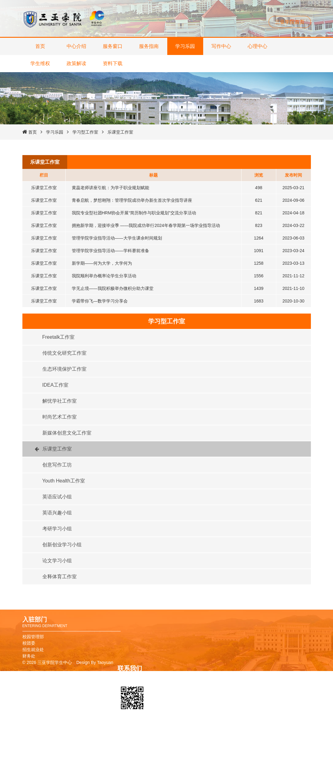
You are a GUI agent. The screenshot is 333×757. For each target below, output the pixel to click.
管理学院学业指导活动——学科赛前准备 (110, 250)
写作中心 (221, 46)
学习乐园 (185, 46)
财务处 (28, 656)
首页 (40, 46)
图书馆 (219, 739)
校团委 (28, 643)
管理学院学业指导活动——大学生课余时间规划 (117, 238)
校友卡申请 (223, 733)
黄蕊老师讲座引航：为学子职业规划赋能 (110, 187)
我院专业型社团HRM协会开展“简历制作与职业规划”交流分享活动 (134, 212)
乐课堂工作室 (120, 132)
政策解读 (76, 63)
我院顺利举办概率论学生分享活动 (104, 275)
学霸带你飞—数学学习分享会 (100, 301)
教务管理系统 (225, 746)
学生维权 (40, 63)
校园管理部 (33, 636)
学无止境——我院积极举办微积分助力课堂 (112, 288)
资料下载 (112, 63)
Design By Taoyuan (94, 662)
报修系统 (221, 752)
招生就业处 (33, 649)
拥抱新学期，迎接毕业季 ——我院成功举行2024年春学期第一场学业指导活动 (146, 225)
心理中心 (257, 46)
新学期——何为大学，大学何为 (102, 263)
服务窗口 (112, 46)
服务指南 (149, 46)
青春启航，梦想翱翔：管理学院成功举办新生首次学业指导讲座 (132, 200)
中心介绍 (76, 46)
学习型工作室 (85, 132)
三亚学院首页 (289, 22)
